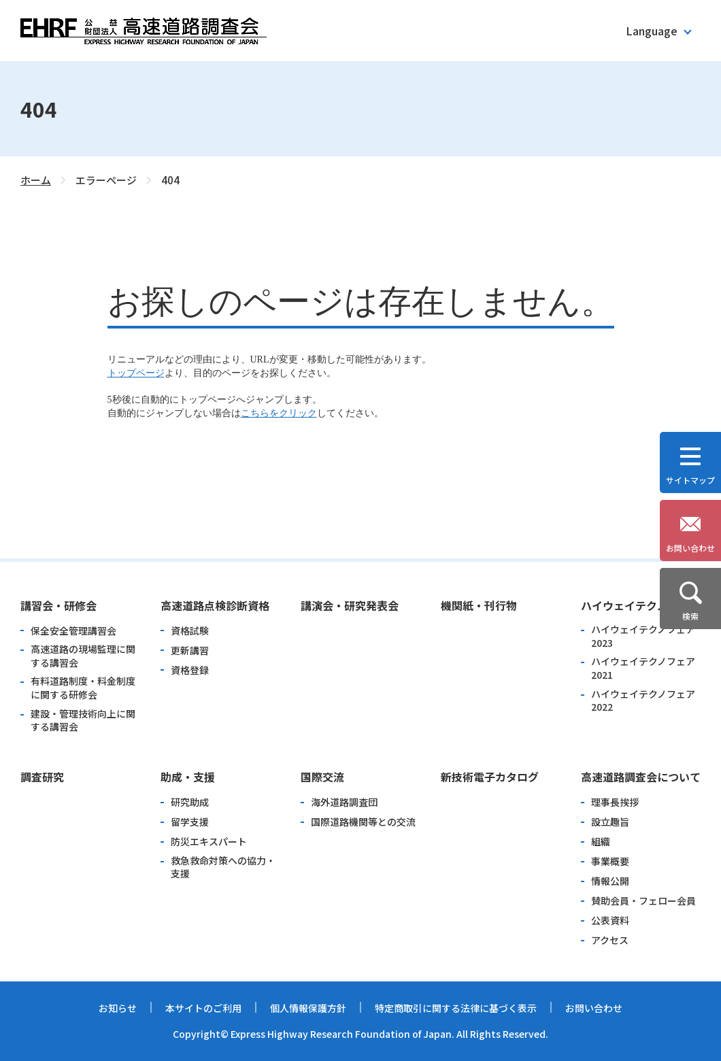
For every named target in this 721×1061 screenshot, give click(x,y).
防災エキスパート (209, 841)
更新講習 (190, 650)
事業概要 (610, 861)
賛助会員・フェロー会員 (643, 900)
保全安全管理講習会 (73, 630)
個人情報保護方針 (308, 1008)
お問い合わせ (593, 1008)
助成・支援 (188, 776)
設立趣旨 (610, 821)
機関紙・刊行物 (479, 605)
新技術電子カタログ (490, 776)
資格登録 (190, 670)
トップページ (136, 373)
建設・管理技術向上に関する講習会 (83, 720)
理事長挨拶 (615, 802)
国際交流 (322, 776)
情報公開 (610, 881)
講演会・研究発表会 (350, 605)
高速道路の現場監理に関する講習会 (83, 656)
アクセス (609, 940)
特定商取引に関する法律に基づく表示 (456, 1008)
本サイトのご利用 (203, 1008)
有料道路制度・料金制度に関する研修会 (83, 688)
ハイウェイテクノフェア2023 (643, 636)
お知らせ (118, 1008)
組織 (600, 841)
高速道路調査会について (641, 776)
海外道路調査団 (344, 802)
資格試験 (190, 630)
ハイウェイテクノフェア (640, 605)
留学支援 (190, 821)
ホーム (35, 180)
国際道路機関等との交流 (363, 821)
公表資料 (610, 920)
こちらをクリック (279, 413)
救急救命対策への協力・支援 (223, 867)
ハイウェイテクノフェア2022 (643, 701)
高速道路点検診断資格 (215, 605)
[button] (658, 30)
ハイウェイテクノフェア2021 (643, 668)
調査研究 (42, 776)
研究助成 (190, 802)
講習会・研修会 (58, 605)
